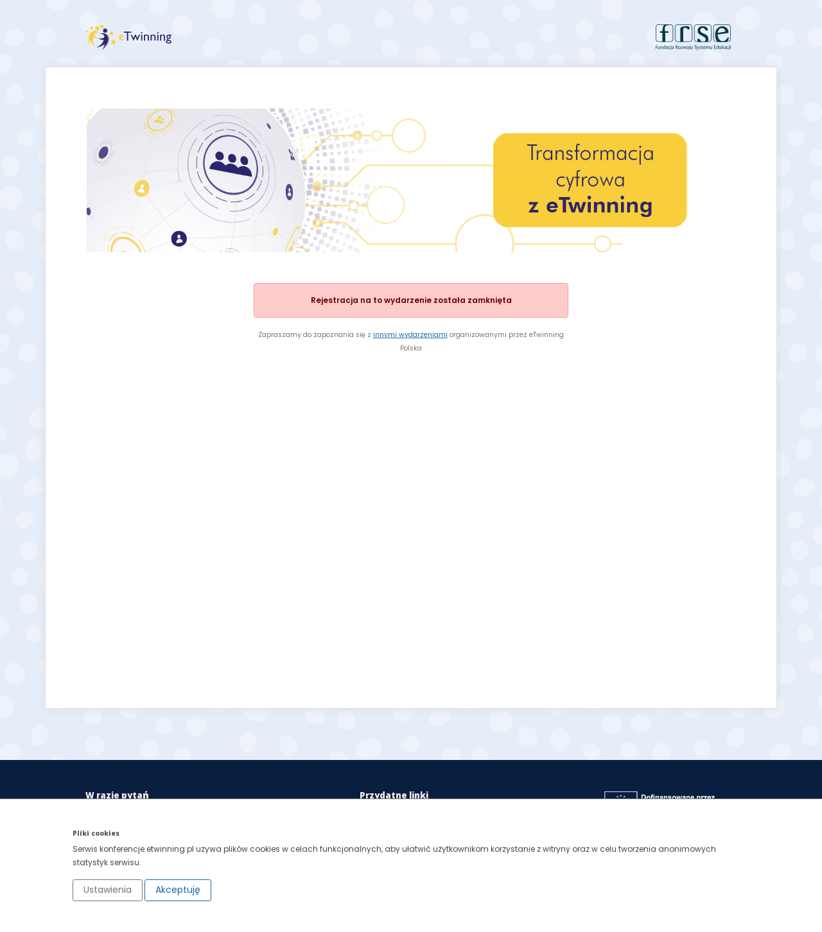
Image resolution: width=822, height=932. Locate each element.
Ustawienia (107, 889)
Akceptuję (177, 889)
